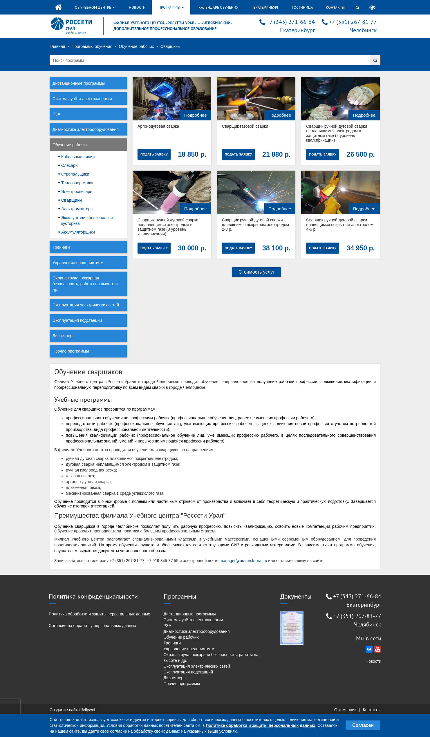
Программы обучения (92, 46)
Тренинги (61, 247)
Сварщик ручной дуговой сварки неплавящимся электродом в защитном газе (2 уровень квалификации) (336, 133)
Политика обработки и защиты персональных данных (99, 614)
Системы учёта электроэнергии (82, 98)
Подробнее (195, 115)
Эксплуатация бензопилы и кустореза (87, 220)
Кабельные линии (78, 156)
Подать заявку (154, 154)
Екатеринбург (266, 7)
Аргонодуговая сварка (158, 126)
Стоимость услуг (256, 272)
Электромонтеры (77, 209)
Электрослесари (76, 191)
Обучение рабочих (136, 46)
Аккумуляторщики (78, 232)
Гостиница (302, 7)
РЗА (56, 114)
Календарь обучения (218, 7)
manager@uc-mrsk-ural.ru (243, 560)
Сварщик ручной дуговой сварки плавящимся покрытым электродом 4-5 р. (339, 225)
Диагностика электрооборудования (86, 129)
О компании (345, 709)
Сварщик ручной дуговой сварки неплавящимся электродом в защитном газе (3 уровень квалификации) (168, 227)
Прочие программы (71, 351)
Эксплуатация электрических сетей (86, 305)
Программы (171, 7)
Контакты (335, 7)
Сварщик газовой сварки (245, 126)
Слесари (69, 165)
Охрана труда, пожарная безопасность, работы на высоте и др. (85, 284)
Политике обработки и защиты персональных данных (260, 725)
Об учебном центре (95, 7)
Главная (57, 46)
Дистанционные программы (79, 83)
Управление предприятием (78, 262)
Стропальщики (75, 174)
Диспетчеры (64, 335)
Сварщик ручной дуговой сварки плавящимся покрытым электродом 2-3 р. (255, 225)
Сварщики (71, 200)
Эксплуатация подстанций (77, 320)
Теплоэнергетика (77, 182)
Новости (137, 7)
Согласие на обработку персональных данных (92, 625)
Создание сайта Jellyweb (73, 709)
